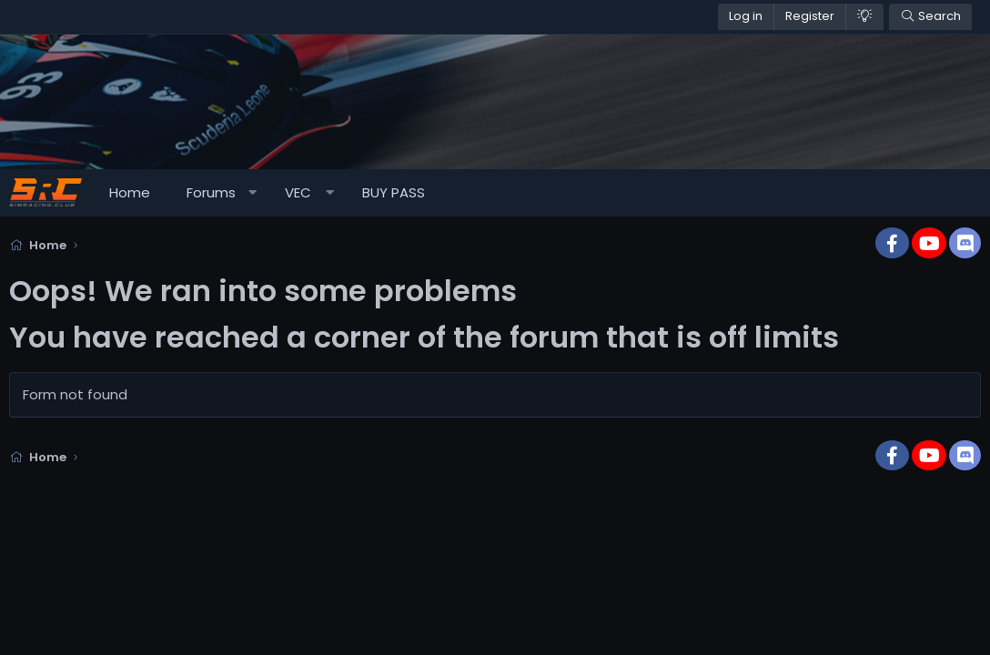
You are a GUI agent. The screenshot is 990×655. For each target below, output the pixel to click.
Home (129, 192)
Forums (211, 192)
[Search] (930, 17)
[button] (252, 193)
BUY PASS (393, 192)
